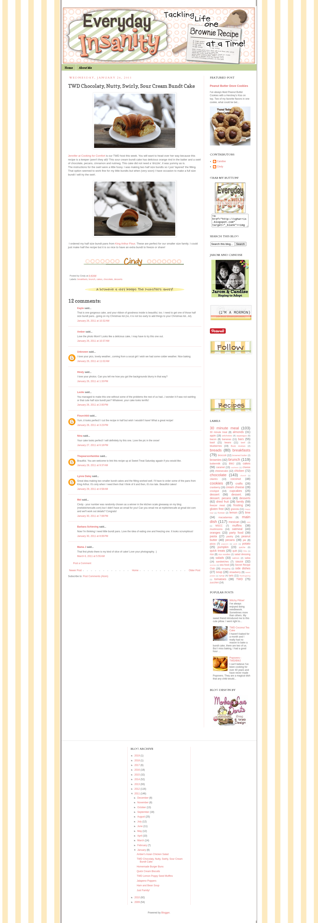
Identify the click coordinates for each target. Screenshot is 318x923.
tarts (231, 578)
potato (246, 546)
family (240, 504)
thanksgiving (245, 578)
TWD (239, 581)
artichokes (227, 438)
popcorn (225, 546)
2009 (137, 904)
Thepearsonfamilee (88, 456)
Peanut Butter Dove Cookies (229, 85)
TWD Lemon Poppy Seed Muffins (155, 878)
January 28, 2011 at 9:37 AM (92, 465)
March (141, 842)
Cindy (220, 166)
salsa (247, 560)
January (142, 852)
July (139, 824)
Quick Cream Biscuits (148, 873)
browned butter (239, 458)
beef (243, 445)
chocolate (108, 279)
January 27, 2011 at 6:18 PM (92, 445)
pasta (213, 538)
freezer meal (217, 507)
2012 (137, 791)
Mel (79, 499)
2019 (137, 758)
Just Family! (143, 892)
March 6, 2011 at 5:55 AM (91, 556)
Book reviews (238, 448)
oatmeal (237, 531)
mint (248, 524)
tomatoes (220, 581)
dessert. (236, 497)
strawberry (235, 574)
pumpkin (223, 549)
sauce (239, 563)
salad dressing (242, 556)
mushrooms (216, 531)
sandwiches (222, 564)
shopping (225, 571)
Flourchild (83, 415)
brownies (216, 462)
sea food (224, 567)
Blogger (165, 915)
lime (247, 515)
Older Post (194, 570)
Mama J (81, 547)
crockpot (214, 493)
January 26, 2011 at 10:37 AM (93, 340)
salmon (235, 560)
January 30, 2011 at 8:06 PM (92, 536)
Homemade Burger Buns (150, 869)
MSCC (218, 528)
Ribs (245, 553)
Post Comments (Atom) (95, 576)
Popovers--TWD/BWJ (235, 662)
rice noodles (224, 557)
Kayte (80, 308)
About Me (85, 67)
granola (235, 511)
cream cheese (235, 489)
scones (213, 567)
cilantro (214, 481)
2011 (137, 796)
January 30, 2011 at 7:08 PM (92, 516)
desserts (118, 279)
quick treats (217, 553)
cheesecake (221, 473)
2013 (137, 786)
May (140, 833)
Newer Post (75, 570)
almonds (238, 434)
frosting (238, 507)
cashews (234, 470)
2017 (137, 767)
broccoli (222, 457)
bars (241, 441)
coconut (236, 481)
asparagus (241, 438)
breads (216, 452)
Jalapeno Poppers (146, 883)
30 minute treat (218, 434)
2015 (137, 777)
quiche (242, 549)
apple (213, 438)
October (142, 809)
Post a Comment (82, 563)
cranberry (215, 489)
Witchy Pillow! (236, 602)
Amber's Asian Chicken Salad (153, 856)
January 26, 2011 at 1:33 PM (92, 381)
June (140, 828)
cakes (99, 279)
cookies (216, 486)
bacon (213, 441)
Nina (80, 435)
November (143, 804)
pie (244, 542)
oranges (215, 535)
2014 (137, 781)
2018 (137, 762)
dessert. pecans (220, 500)
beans (228, 445)
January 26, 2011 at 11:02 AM (93, 361)
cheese (246, 469)
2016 (137, 772)
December (143, 800)
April (140, 838)
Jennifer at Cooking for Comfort (86, 155)
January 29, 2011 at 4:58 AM (92, 489)
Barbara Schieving (88, 526)
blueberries (216, 448)
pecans (230, 542)
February (142, 847)
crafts (239, 486)
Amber (81, 331)
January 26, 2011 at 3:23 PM (92, 425)
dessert (214, 497)
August (141, 819)
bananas (226, 441)
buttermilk (215, 466)
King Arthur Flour (125, 243)
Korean (221, 515)
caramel (220, 469)
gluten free (217, 511)
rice (212, 556)
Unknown (82, 351)
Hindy (80, 372)
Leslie (80, 392)
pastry (230, 538)
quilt (234, 553)
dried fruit (222, 504)
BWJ (231, 466)
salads (220, 560)
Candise (221, 161)
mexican (234, 524)
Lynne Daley (84, 476)
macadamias (225, 519)
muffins (237, 528)
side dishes (242, 570)
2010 (137, 899)
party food (236, 535)
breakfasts (82, 279)
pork (235, 546)
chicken (239, 473)
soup (219, 574)
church (243, 478)
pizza (213, 546)
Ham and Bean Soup (148, 887)
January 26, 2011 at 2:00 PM (92, 404)
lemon (233, 515)
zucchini (214, 585)
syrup (221, 578)
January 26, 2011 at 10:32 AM (93, 320)
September (143, 814)
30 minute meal (224, 430)
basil (212, 445)
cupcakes (236, 493)
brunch (92, 279)
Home (69, 67)
